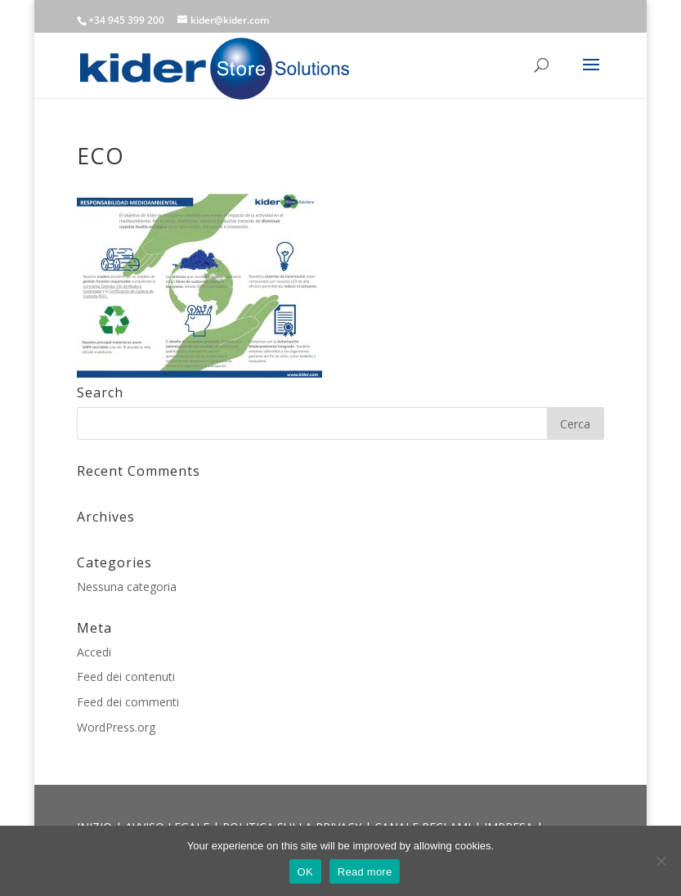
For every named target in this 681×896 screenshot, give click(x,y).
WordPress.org (116, 727)
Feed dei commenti (128, 702)
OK (305, 872)
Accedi (94, 652)
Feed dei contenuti (126, 676)
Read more (365, 872)
